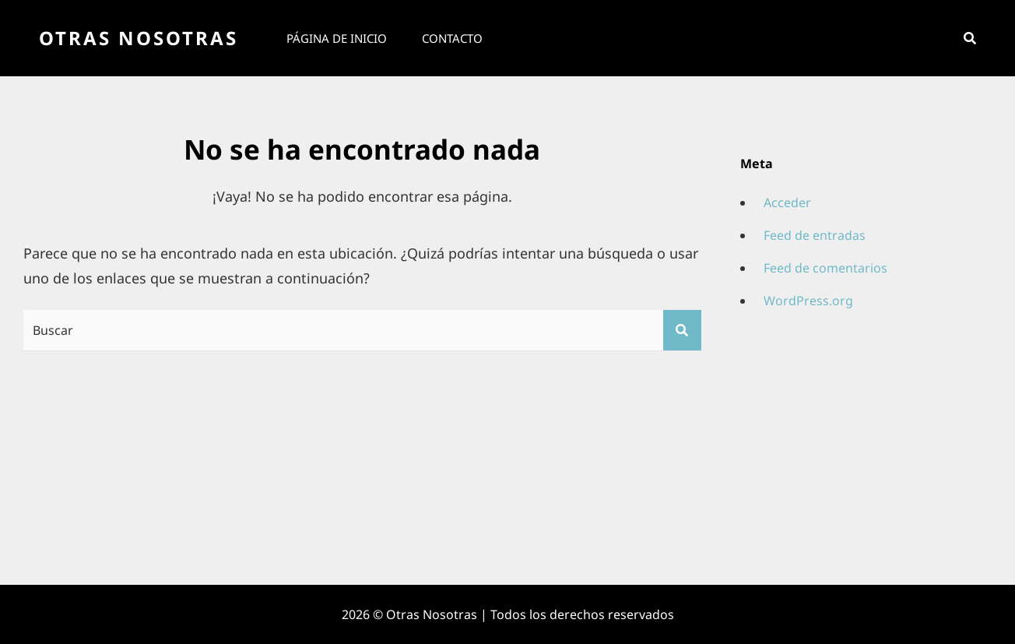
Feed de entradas (815, 235)
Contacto (452, 38)
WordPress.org (808, 300)
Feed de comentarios (825, 267)
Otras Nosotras (138, 38)
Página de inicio (336, 38)
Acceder (787, 202)
